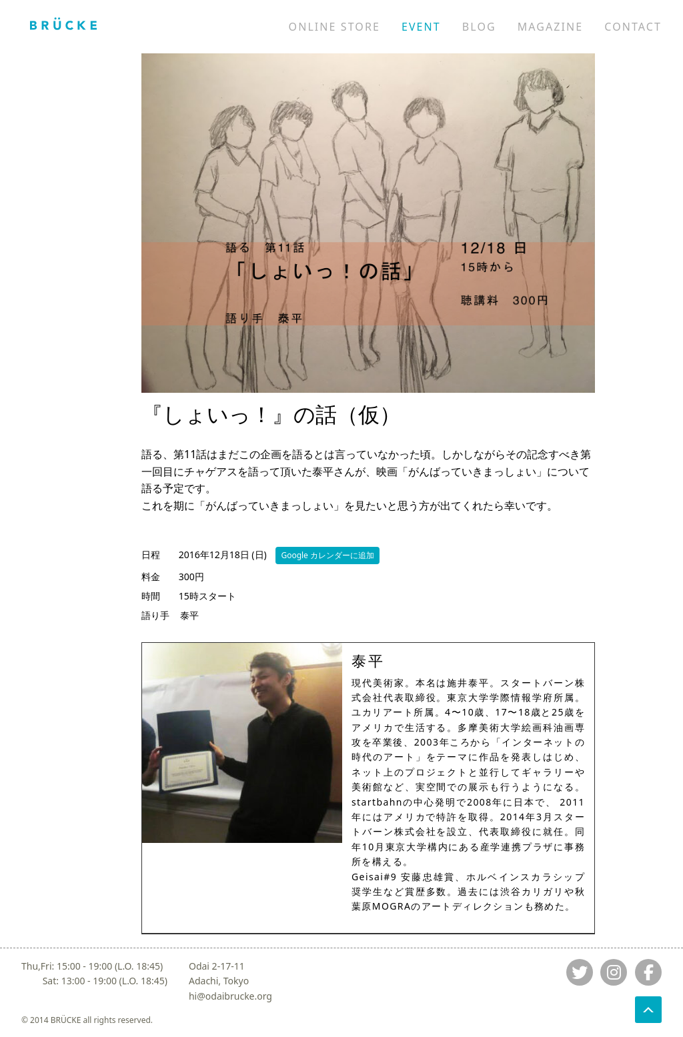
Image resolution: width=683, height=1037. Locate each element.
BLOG (479, 26)
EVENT (421, 26)
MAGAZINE (551, 26)
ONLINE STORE (334, 26)
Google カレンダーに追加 (327, 555)
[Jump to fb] (648, 972)
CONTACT (633, 26)
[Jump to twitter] (579, 972)
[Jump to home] (63, 23)
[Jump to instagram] (613, 972)
